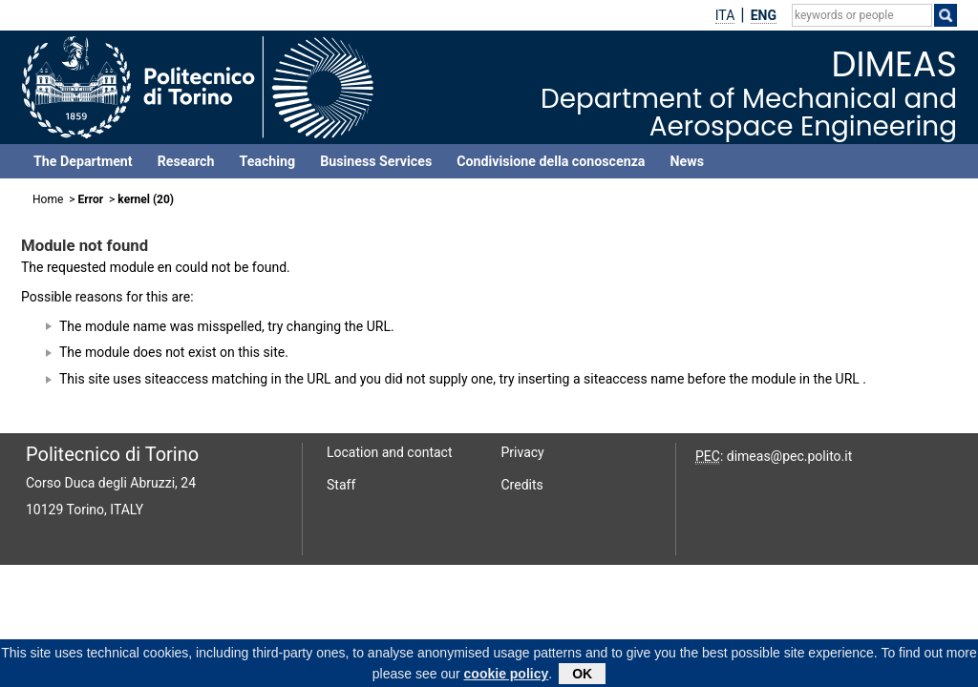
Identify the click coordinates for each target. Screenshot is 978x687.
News (686, 161)
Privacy (522, 452)
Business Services (376, 161)
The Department (83, 161)
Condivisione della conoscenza (551, 161)
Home (47, 199)
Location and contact (390, 452)
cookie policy (506, 676)
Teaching (267, 161)
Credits (522, 484)
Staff (341, 484)
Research (186, 161)
